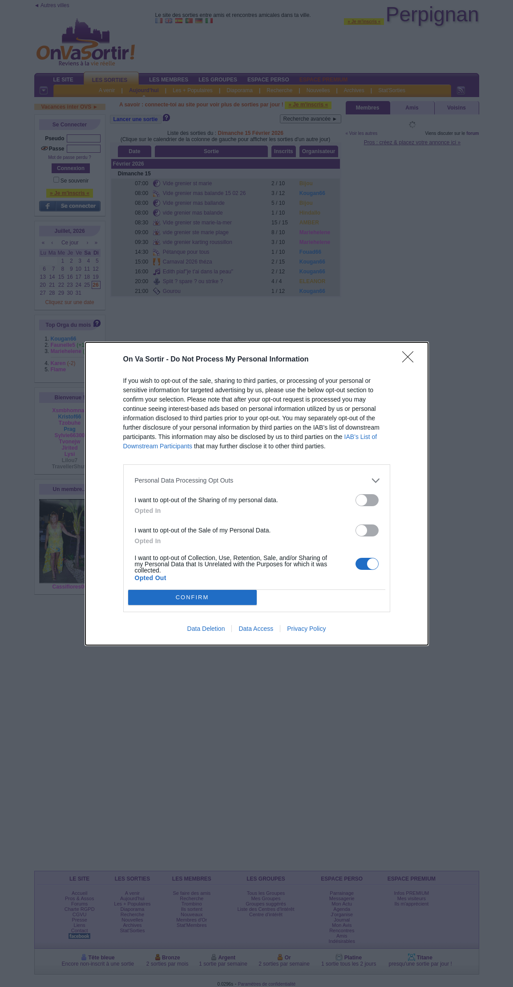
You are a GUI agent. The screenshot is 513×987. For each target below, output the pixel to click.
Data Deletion (206, 628)
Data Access (255, 628)
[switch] (367, 500)
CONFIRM (192, 596)
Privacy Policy (306, 628)
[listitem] (257, 480)
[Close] (410, 359)
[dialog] (256, 493)
